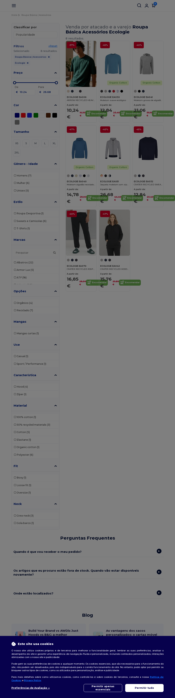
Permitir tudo (144, 687)
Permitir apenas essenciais (103, 688)
